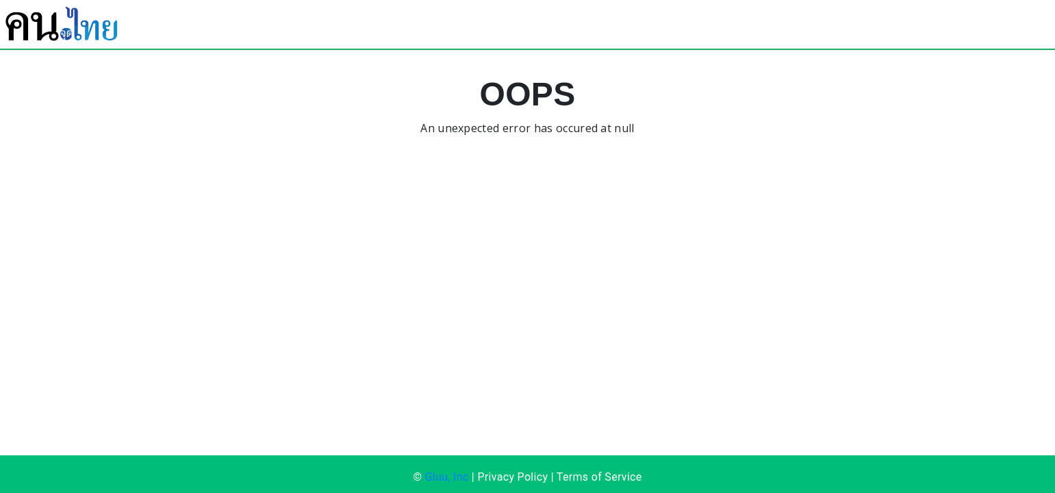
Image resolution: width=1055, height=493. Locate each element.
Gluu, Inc (447, 476)
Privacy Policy (512, 476)
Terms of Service (599, 476)
